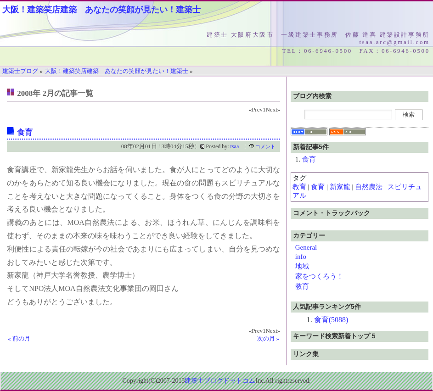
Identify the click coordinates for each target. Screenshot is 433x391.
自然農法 (368, 186)
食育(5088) (331, 320)
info (300, 256)
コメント (265, 146)
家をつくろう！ (319, 276)
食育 (25, 132)
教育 (299, 186)
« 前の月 (19, 338)
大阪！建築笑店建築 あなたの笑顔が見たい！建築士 (101, 9)
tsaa (235, 146)
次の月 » (268, 338)
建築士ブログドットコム (220, 380)
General (306, 247)
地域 (302, 266)
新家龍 (340, 186)
